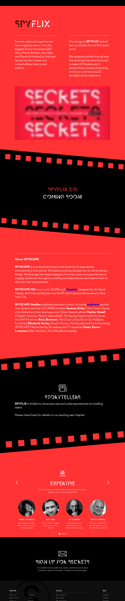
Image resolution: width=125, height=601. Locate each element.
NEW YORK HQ (14, 598)
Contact (106, 598)
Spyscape (13, 595)
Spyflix (30, 598)
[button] (19, 483)
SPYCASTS (31, 595)
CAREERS (106, 595)
